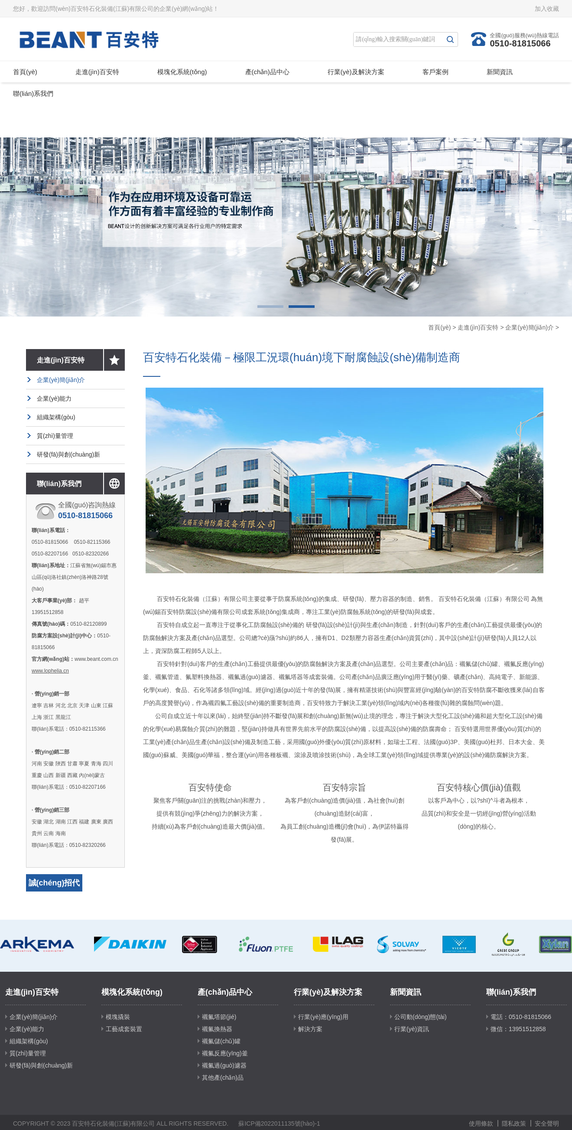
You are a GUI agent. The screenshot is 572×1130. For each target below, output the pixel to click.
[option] (286, 227)
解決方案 (310, 1028)
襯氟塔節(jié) (219, 1016)
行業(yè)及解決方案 (356, 71)
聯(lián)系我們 (33, 93)
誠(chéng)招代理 (54, 892)
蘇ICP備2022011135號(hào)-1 (279, 1123)
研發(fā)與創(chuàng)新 (68, 454)
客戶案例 (435, 71)
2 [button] (302, 306)
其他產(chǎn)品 (223, 1077)
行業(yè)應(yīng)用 (323, 1016)
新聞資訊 (500, 71)
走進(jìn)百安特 (97, 71)
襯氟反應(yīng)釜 (225, 1053)
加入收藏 (547, 8)
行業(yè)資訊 (411, 1028)
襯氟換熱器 (217, 1028)
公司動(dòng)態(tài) (420, 1016)
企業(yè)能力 (54, 398)
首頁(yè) (25, 71)
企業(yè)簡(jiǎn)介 (529, 327)
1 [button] (270, 306)
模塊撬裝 (118, 1016)
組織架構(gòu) (56, 417)
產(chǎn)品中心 (267, 71)
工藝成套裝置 (124, 1028)
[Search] (398, 39)
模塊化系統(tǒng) (182, 71)
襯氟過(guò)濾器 (224, 1065)
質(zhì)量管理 (55, 435)
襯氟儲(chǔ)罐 (221, 1041)
